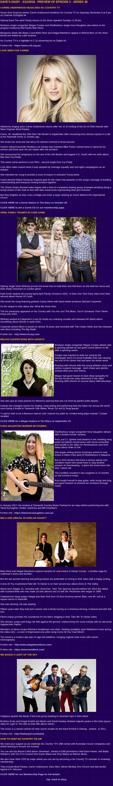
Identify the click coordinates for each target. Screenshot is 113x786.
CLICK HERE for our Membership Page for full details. (30, 774)
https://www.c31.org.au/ (27, 45)
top (48, 779)
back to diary (59, 779)
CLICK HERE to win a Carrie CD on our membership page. (32, 207)
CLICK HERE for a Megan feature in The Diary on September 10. (35, 421)
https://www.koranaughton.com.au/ (34, 513)
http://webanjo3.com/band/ (29, 733)
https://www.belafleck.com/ (29, 649)
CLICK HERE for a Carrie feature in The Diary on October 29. (33, 202)
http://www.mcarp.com (26, 334)
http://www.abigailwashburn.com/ (33, 644)
